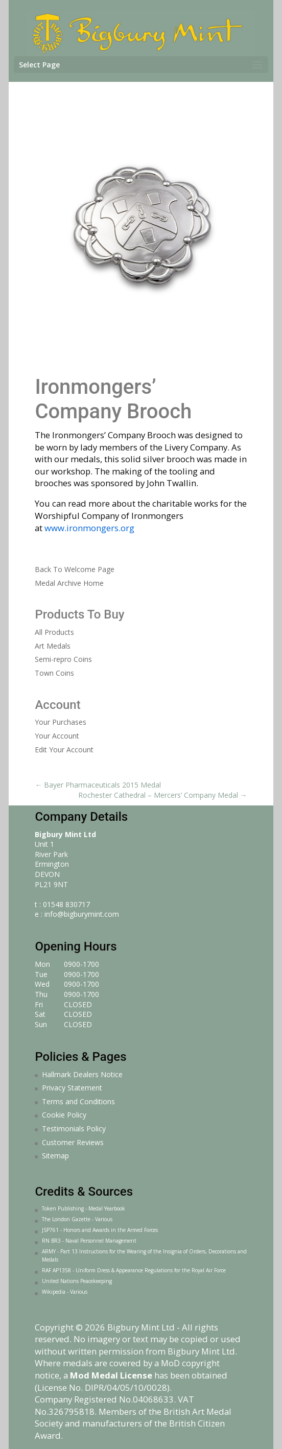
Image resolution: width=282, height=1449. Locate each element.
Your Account (57, 736)
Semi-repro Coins (63, 659)
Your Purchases (60, 722)
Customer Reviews (73, 1142)
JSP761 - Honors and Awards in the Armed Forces (100, 1229)
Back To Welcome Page (74, 569)
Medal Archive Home (69, 583)
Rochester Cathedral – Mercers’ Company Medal (162, 795)
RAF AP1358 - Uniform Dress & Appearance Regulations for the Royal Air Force (134, 1270)
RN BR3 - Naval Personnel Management (89, 1240)
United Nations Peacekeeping (77, 1281)
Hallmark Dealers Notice (82, 1074)
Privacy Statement (72, 1087)
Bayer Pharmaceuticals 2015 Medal (98, 785)
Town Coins (54, 673)
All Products (54, 632)
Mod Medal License (111, 1375)
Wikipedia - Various (64, 1291)
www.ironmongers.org (89, 528)
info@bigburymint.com (81, 914)
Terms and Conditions (78, 1101)
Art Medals (52, 646)
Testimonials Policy (74, 1128)
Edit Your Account (64, 749)
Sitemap (55, 1155)
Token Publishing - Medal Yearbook (83, 1208)
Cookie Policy (64, 1115)
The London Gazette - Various (77, 1219)
